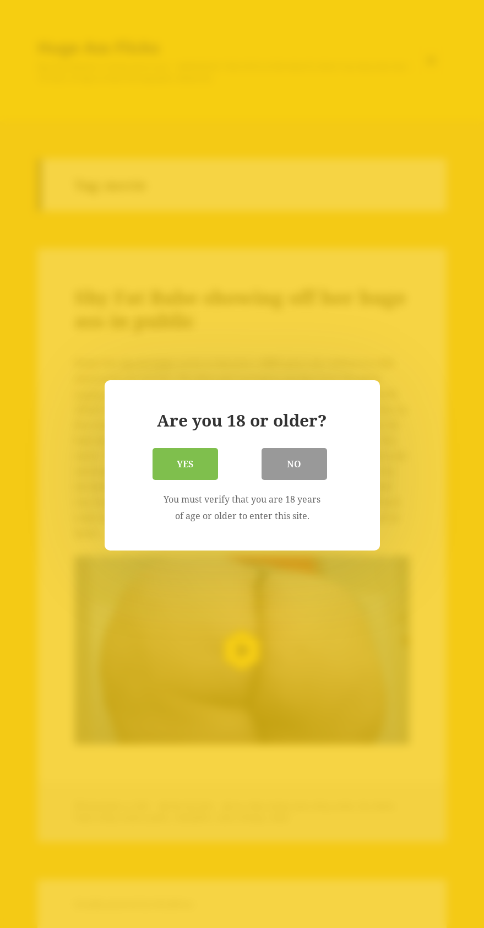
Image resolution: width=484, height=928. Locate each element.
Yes (185, 462)
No (294, 462)
